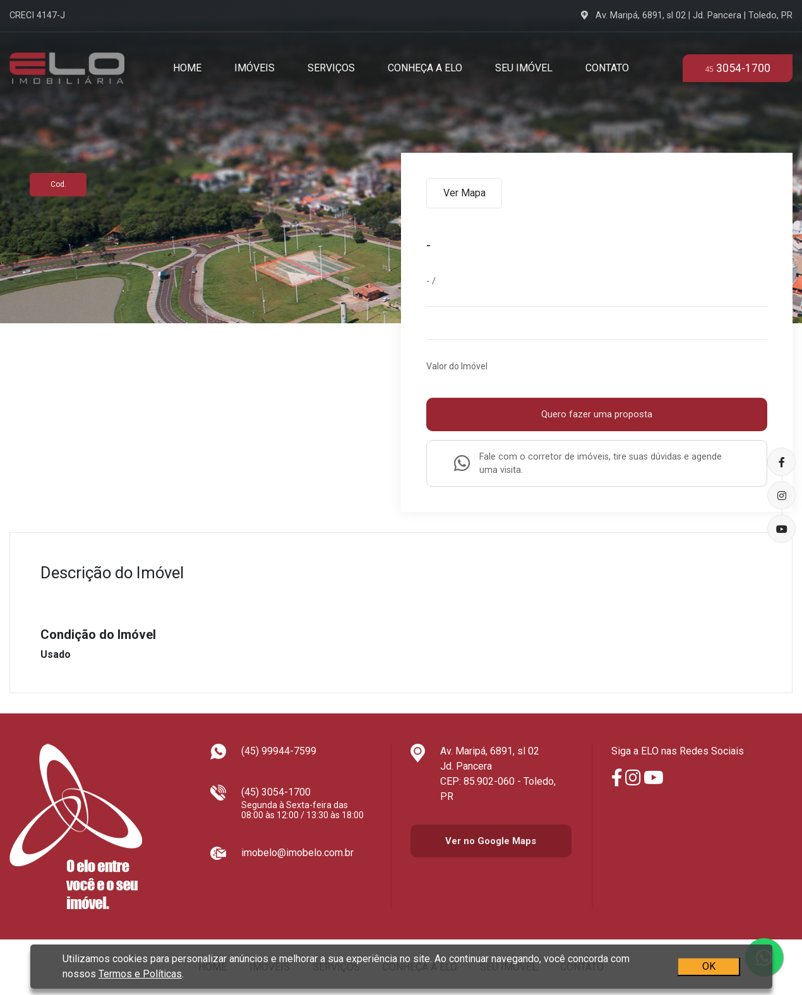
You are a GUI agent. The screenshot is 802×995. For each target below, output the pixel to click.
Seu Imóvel (524, 68)
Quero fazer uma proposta (596, 414)
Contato (607, 68)
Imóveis (254, 68)
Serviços (331, 68)
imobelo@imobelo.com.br (297, 853)
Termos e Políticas (140, 974)
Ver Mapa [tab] (464, 193)
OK (708, 966)
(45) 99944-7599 (278, 751)
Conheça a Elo (425, 68)
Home (187, 68)
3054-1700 (737, 68)
